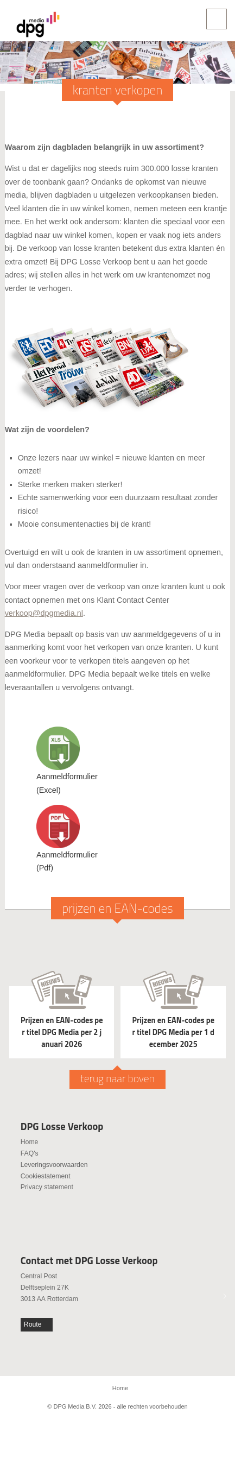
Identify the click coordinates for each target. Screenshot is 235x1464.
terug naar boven (117, 1078)
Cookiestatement (46, 1176)
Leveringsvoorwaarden (54, 1165)
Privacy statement (47, 1187)
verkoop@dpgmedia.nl (44, 613)
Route (33, 1324)
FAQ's (30, 1153)
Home (30, 1142)
